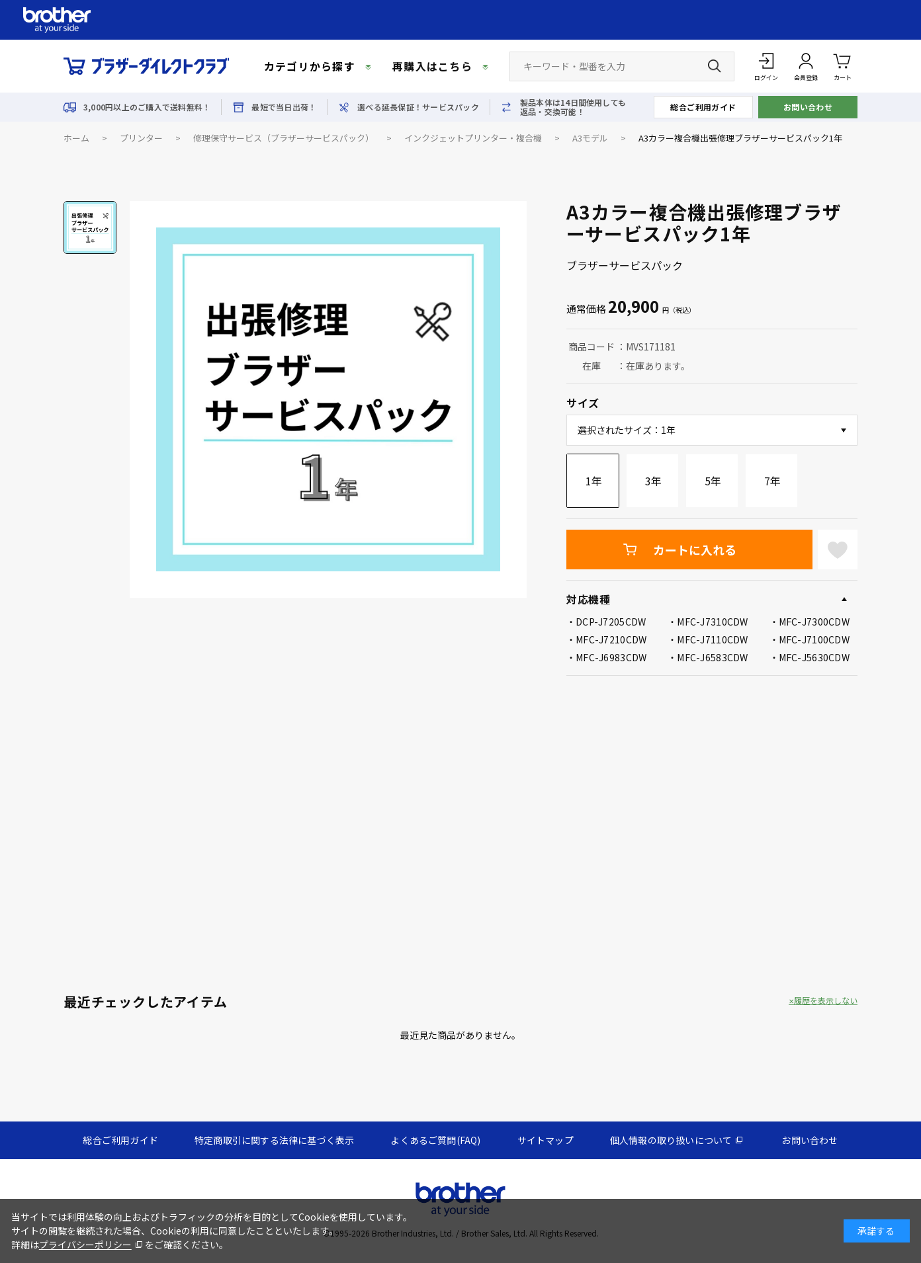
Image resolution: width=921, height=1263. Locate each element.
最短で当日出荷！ (283, 107)
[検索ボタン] (714, 66)
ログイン (766, 77)
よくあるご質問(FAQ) (435, 1140)
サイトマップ (545, 1140)
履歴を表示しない (825, 1000)
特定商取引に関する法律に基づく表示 (274, 1140)
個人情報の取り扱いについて (671, 1140)
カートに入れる (694, 549)
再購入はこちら (432, 66)
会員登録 (806, 77)
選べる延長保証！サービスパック (418, 107)
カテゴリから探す (309, 66)
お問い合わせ (808, 106)
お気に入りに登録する (837, 549)
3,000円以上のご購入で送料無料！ (146, 107)
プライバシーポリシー (85, 1244)
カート (843, 66)
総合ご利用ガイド (703, 106)
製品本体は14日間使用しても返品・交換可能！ (573, 107)
